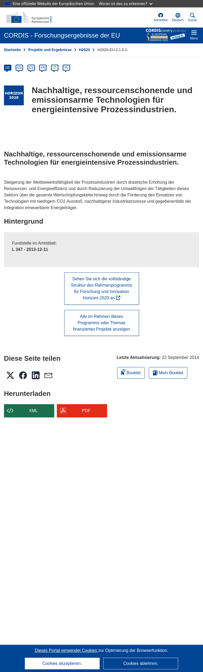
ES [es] (31, 68)
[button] (178, 17)
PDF (86, 410)
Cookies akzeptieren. (62, 663)
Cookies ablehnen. (140, 663)
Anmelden (161, 17)
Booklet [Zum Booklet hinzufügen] (131, 372)
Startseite (12, 50)
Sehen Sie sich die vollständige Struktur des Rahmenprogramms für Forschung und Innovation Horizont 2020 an (101, 288)
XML (33, 410)
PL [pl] (66, 68)
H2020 (84, 50)
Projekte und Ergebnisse (50, 50)
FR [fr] (43, 68)
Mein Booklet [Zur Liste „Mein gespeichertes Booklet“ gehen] (168, 372)
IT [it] (54, 68)
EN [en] (19, 68)
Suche (192, 17)
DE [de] (8, 68)
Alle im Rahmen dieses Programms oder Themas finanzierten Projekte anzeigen (101, 322)
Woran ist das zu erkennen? (126, 3)
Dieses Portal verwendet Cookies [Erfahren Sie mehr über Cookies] (66, 650)
